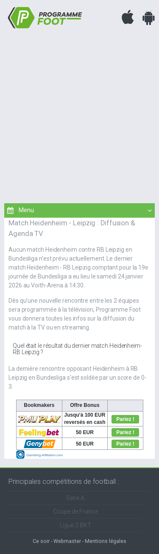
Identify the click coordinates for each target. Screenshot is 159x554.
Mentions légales (105, 541)
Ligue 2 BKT (75, 525)
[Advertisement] (79, 115)
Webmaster (67, 541)
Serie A (75, 497)
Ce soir (41, 541)
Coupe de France (75, 511)
